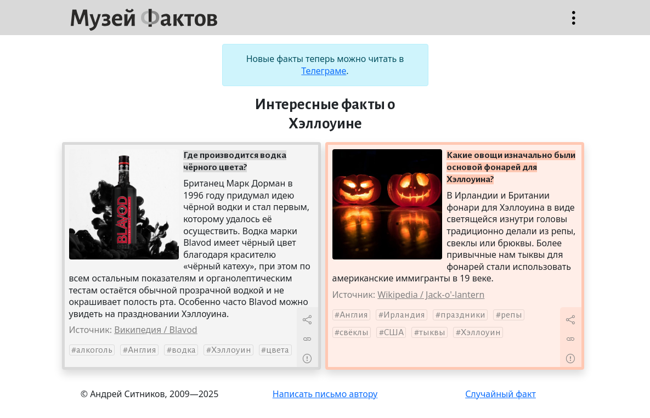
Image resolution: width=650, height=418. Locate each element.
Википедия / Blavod (155, 330)
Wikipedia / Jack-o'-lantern (430, 295)
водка (184, 350)
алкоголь (94, 350)
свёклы (354, 332)
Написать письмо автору (325, 394)
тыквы (432, 332)
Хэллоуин (231, 350)
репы (511, 315)
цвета (277, 350)
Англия (142, 350)
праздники (462, 315)
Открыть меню (574, 23)
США (394, 332)
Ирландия (404, 315)
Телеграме (323, 71)
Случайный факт (500, 394)
